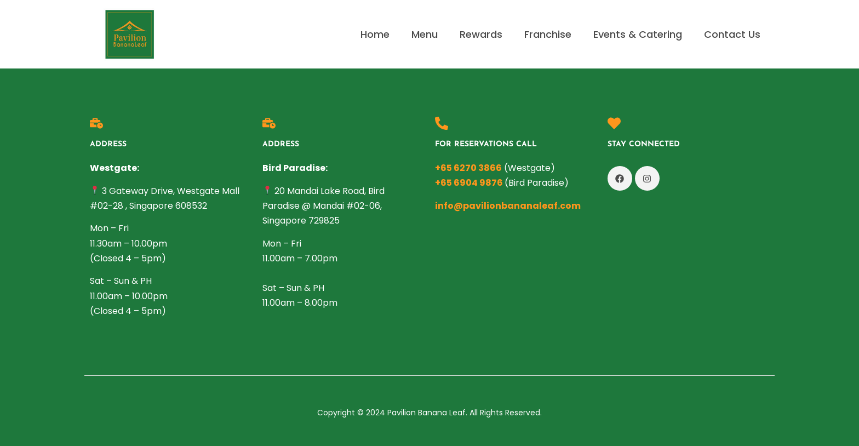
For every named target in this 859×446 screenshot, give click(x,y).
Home (375, 34)
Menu (424, 34)
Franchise (547, 34)
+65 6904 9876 (469, 182)
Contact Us (732, 34)
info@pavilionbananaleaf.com (508, 205)
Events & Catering (637, 34)
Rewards (481, 34)
